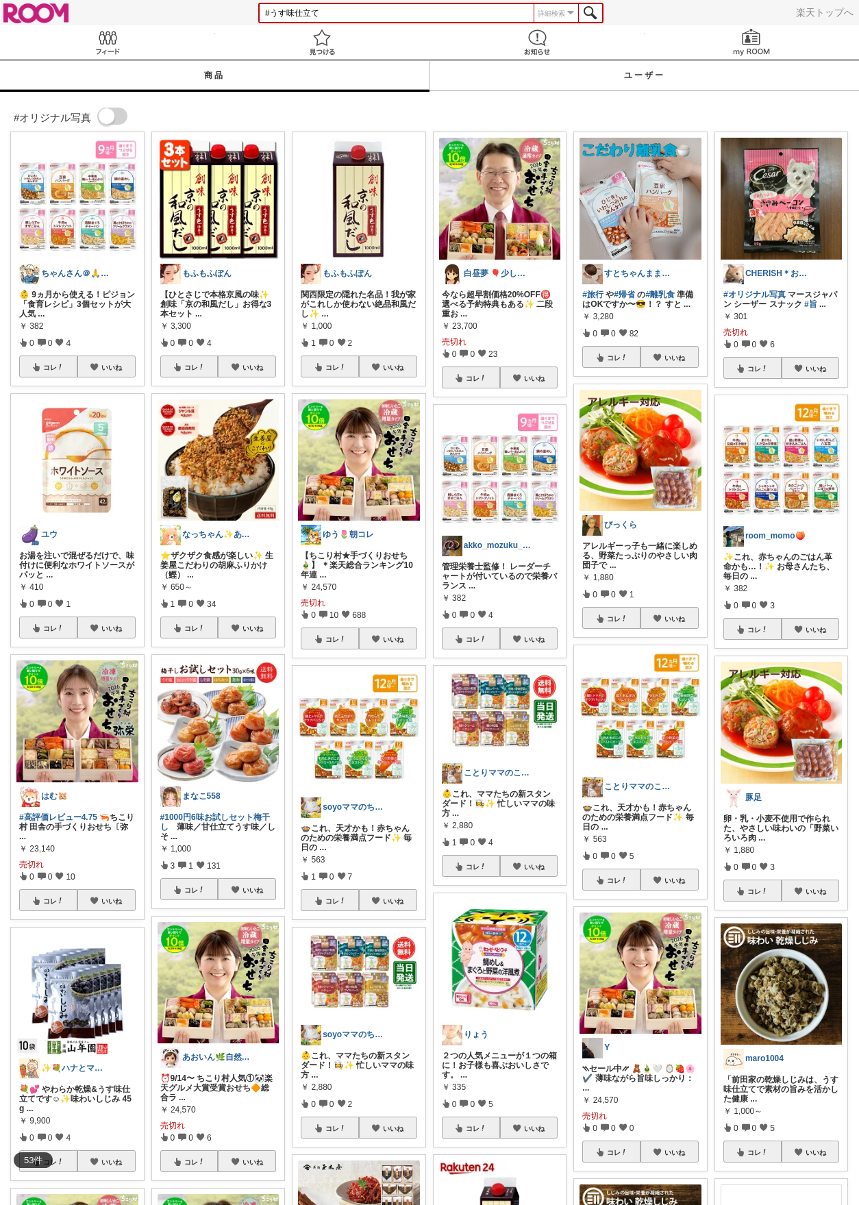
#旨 (810, 304)
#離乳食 (660, 294)
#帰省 (624, 294)
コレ (53, 367)
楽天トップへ (825, 12)
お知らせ (537, 42)
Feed (107, 42)
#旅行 (592, 294)
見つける (322, 42)
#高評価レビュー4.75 (58, 817)
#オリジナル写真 (754, 294)
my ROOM (752, 42)
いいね (111, 367)
